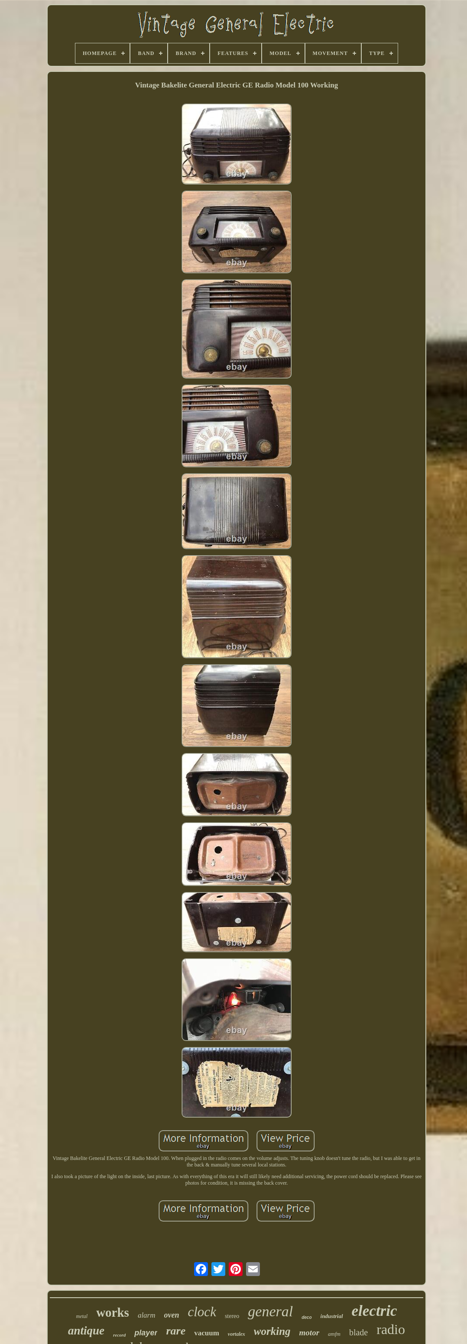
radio (390, 1329)
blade (358, 1332)
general (270, 1311)
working (272, 1331)
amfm (334, 1334)
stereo (232, 1316)
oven (171, 1315)
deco (306, 1317)
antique (86, 1330)
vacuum (206, 1333)
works (112, 1312)
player (145, 1332)
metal (82, 1316)
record (119, 1335)
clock (202, 1311)
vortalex (236, 1334)
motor (309, 1332)
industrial (332, 1316)
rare (175, 1331)
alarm (147, 1315)
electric (374, 1310)
